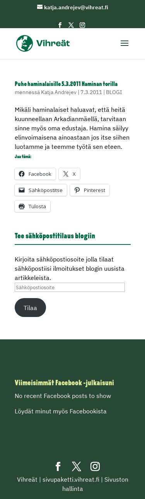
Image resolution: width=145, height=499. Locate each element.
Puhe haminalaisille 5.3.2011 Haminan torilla (66, 84)
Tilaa (30, 308)
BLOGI (114, 92)
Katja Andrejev (59, 92)
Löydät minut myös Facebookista (61, 411)
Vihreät (27, 479)
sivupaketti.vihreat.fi (71, 479)
